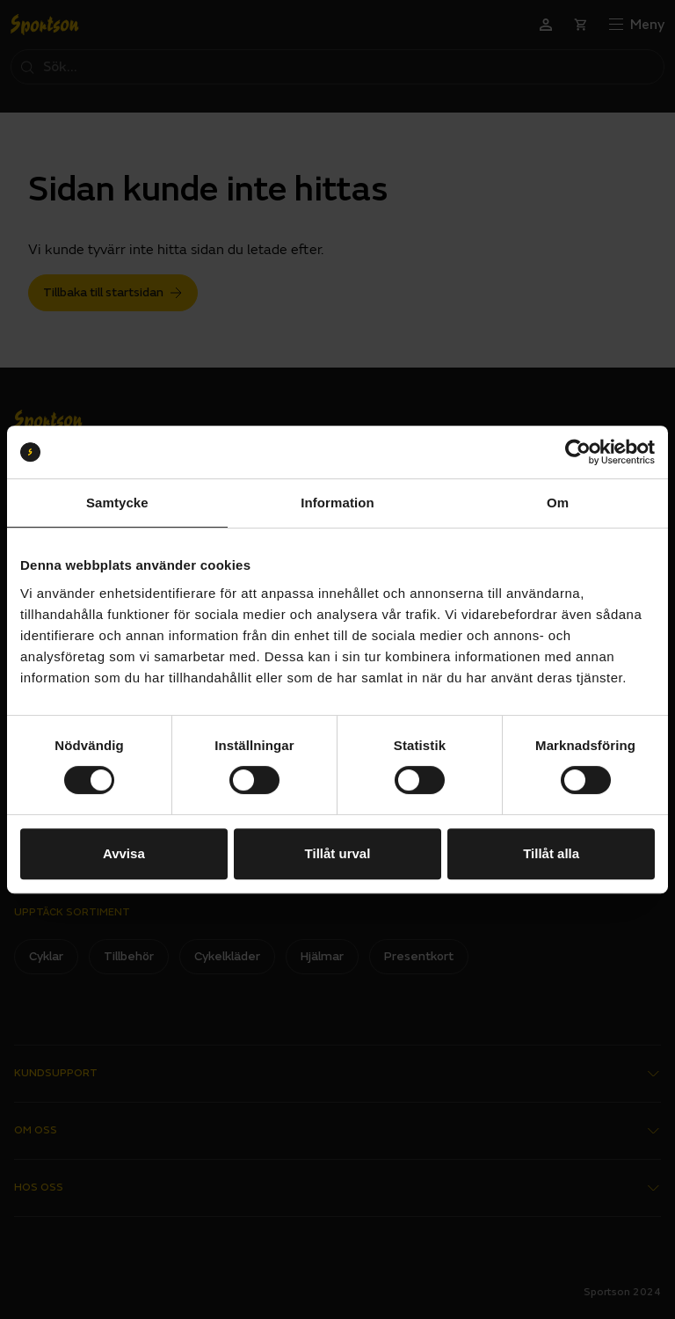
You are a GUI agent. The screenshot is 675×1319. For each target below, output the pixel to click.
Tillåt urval (338, 853)
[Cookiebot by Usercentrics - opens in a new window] (578, 452)
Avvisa (124, 853)
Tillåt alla (551, 853)
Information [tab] (337, 502)
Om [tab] (558, 502)
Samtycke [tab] (117, 502)
